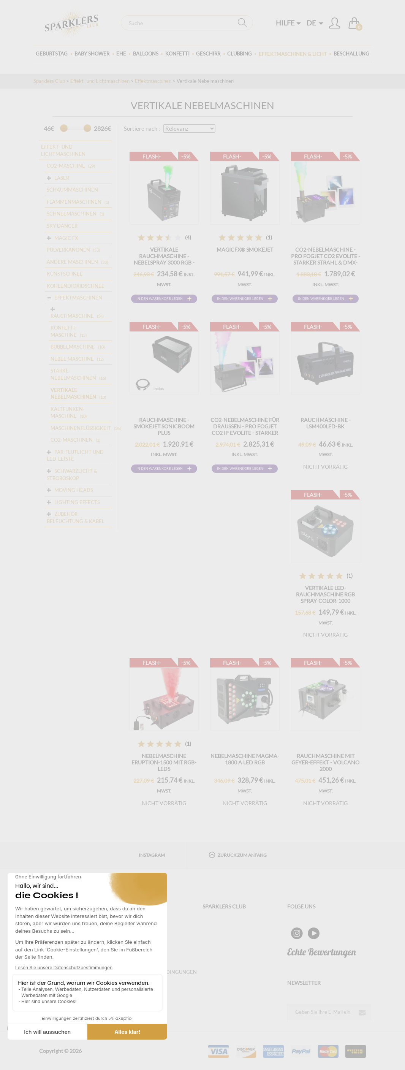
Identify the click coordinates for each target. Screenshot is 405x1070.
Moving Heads (73, 490)
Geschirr (208, 54)
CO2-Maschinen (72, 440)
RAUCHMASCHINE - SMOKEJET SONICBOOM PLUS (164, 426)
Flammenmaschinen (74, 202)
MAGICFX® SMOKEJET (245, 249)
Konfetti (177, 54)
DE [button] (315, 23)
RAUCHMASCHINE (72, 316)
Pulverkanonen (68, 250)
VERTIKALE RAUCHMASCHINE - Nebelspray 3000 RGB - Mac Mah (164, 259)
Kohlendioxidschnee (75, 286)
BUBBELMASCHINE (73, 347)
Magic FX (66, 238)
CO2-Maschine (66, 166)
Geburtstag (52, 54)
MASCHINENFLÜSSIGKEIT (81, 428)
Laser (61, 178)
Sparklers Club (49, 81)
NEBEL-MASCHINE (72, 359)
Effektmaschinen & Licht (293, 54)
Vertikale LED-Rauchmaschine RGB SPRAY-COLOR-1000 (325, 594)
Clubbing (239, 54)
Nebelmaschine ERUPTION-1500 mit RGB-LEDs (163, 762)
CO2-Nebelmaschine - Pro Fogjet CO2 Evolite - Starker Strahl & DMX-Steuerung (325, 259)
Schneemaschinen (72, 214)
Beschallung (351, 54)
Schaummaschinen (72, 190)
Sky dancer (62, 226)
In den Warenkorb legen (159, 298)
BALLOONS (145, 54)
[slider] (64, 128)
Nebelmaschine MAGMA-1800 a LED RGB (244, 759)
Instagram (152, 855)
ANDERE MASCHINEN (72, 262)
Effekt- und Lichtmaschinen (100, 81)
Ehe (121, 54)
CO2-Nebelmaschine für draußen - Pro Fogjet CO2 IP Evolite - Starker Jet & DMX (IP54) (244, 429)
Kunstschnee (65, 274)
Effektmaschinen (153, 81)
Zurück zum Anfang (238, 854)
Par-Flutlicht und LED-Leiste (75, 455)
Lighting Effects (77, 502)
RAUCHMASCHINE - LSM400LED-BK (326, 423)
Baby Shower (91, 54)
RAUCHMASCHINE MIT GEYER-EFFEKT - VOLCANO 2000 (325, 762)
